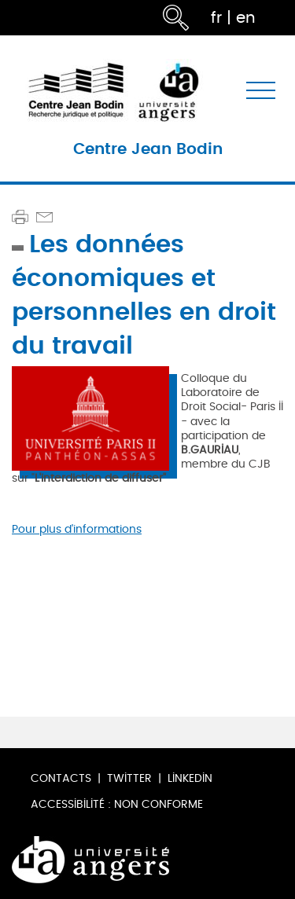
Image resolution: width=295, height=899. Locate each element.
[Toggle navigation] (260, 91)
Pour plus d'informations (77, 529)
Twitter (129, 778)
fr (216, 18)
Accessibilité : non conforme (117, 804)
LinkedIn (190, 778)
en (246, 18)
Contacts (61, 778)
